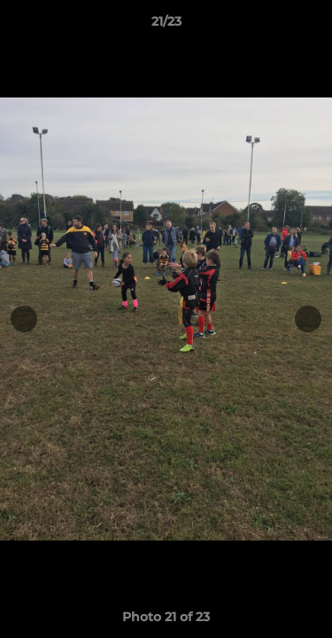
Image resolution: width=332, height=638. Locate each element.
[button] (310, 26)
